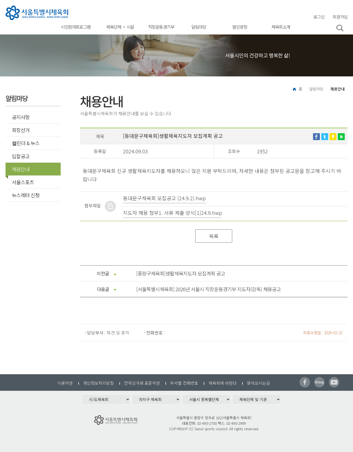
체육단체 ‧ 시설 (120, 26)
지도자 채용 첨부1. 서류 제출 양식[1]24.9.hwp (172, 212)
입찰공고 (21, 156)
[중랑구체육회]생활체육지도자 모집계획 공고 (180, 273)
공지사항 (21, 117)
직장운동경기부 (161, 26)
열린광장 (239, 26)
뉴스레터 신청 (25, 195)
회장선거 (21, 129)
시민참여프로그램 (75, 26)
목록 (213, 236)
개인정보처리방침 (98, 383)
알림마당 (198, 26)
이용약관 (65, 383)
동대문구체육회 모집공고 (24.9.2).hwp (164, 198)
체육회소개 (280, 26)
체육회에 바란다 (222, 383)
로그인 (319, 17)
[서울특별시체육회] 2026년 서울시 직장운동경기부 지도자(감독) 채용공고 (208, 289)
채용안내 (19, 169)
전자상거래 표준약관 (142, 383)
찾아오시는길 (258, 383)
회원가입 (340, 17)
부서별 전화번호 (184, 383)
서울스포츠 (23, 182)
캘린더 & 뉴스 (25, 142)
